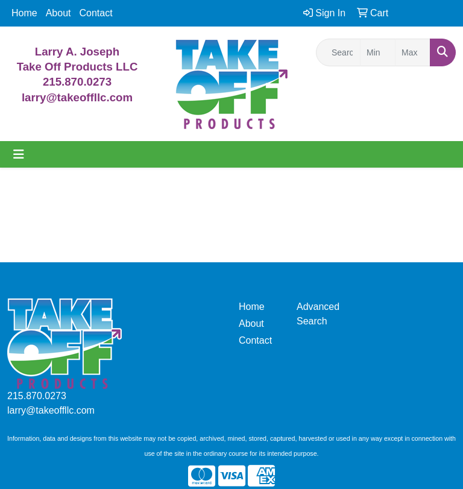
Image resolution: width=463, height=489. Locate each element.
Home (24, 13)
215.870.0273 (77, 81)
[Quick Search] (338, 52)
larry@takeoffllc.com (51, 410)
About (58, 13)
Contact (96, 13)
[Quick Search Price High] (412, 52)
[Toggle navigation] (18, 154)
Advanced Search (318, 313)
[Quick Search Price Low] (377, 52)
